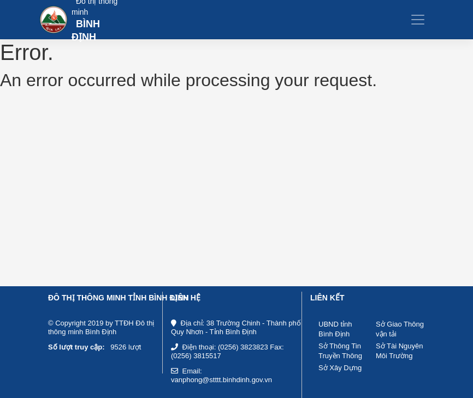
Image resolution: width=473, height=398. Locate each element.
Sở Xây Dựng (340, 368)
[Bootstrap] (79, 20)
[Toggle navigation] (418, 20)
